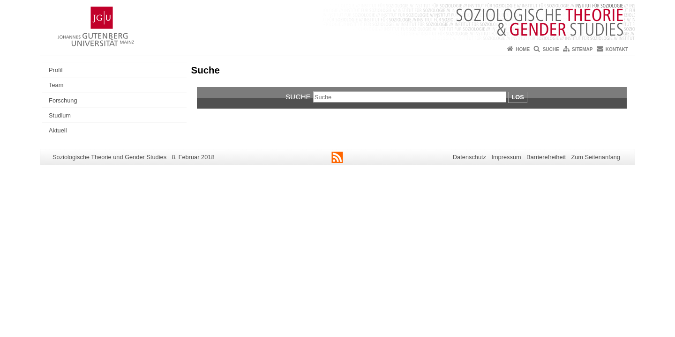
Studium (60, 115)
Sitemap (582, 49)
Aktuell (58, 130)
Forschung (63, 100)
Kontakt (617, 49)
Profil (55, 69)
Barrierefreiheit (546, 157)
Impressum (506, 157)
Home (523, 49)
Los (517, 97)
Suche (551, 49)
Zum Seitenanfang (595, 157)
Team (56, 84)
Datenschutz (469, 157)
